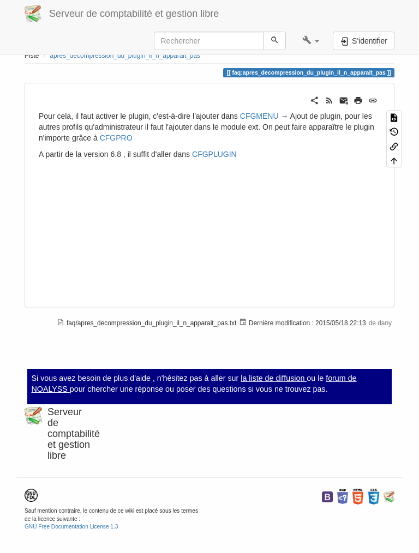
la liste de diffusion (274, 378)
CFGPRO (116, 137)
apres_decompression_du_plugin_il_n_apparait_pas (125, 55)
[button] (310, 40)
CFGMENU (259, 116)
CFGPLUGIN (214, 154)
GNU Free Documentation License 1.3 (71, 527)
